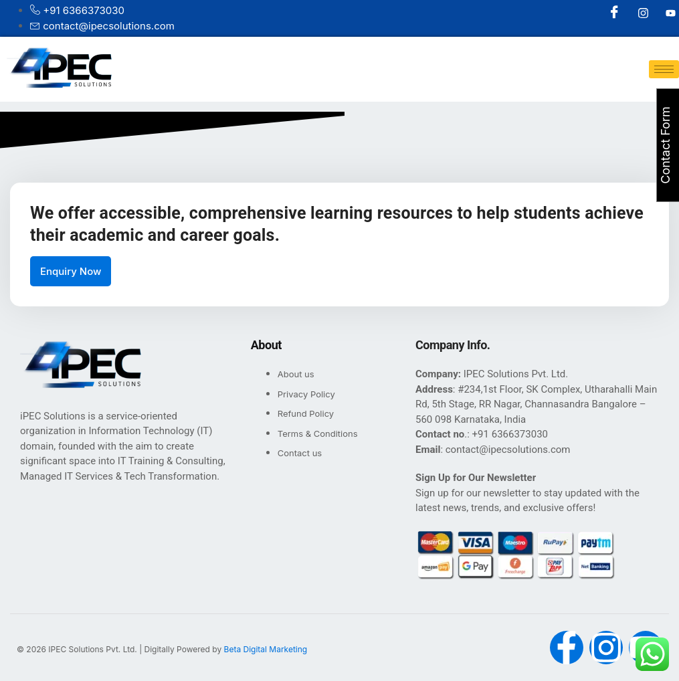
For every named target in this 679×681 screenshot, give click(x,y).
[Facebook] (608, 13)
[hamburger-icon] (664, 69)
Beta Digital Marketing (266, 649)
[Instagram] (635, 13)
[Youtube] (663, 13)
